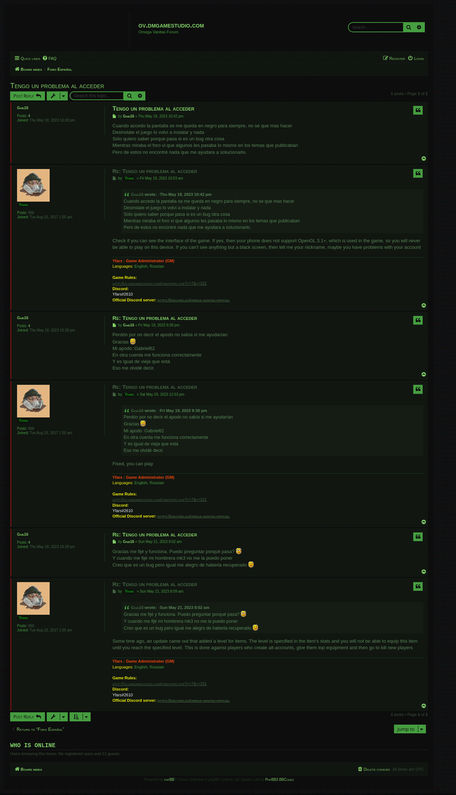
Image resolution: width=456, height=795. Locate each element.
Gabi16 (22, 108)
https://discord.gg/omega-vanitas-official (193, 300)
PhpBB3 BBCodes (279, 781)
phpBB (169, 781)
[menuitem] (49, 58)
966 (31, 213)
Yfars (23, 205)
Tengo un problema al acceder (57, 86)
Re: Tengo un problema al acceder (154, 171)
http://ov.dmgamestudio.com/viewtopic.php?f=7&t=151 (159, 283)
